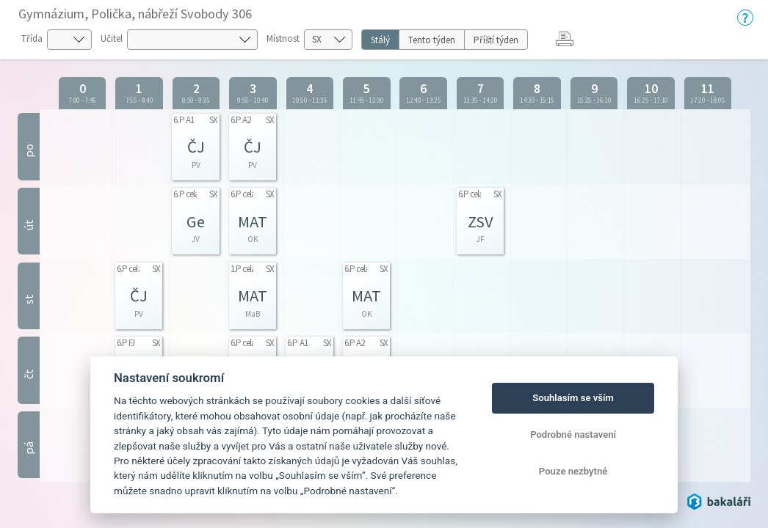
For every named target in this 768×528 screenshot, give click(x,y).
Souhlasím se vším (573, 397)
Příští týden (496, 40)
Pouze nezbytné (573, 471)
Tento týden (431, 40)
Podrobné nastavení (573, 434)
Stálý (380, 40)
